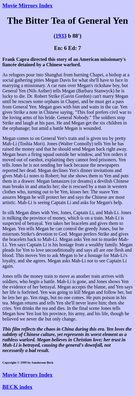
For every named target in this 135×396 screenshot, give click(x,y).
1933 (60, 36)
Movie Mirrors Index (27, 5)
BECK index (17, 387)
